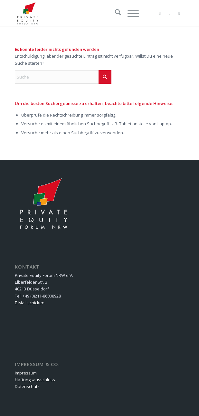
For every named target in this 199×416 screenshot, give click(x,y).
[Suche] (115, 13)
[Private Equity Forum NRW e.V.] (82, 13)
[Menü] (130, 13)
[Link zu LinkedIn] (179, 13)
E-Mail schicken (29, 303)
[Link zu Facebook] (170, 13)
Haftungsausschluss (35, 380)
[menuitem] (115, 13)
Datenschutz (27, 386)
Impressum (26, 373)
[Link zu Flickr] (160, 13)
